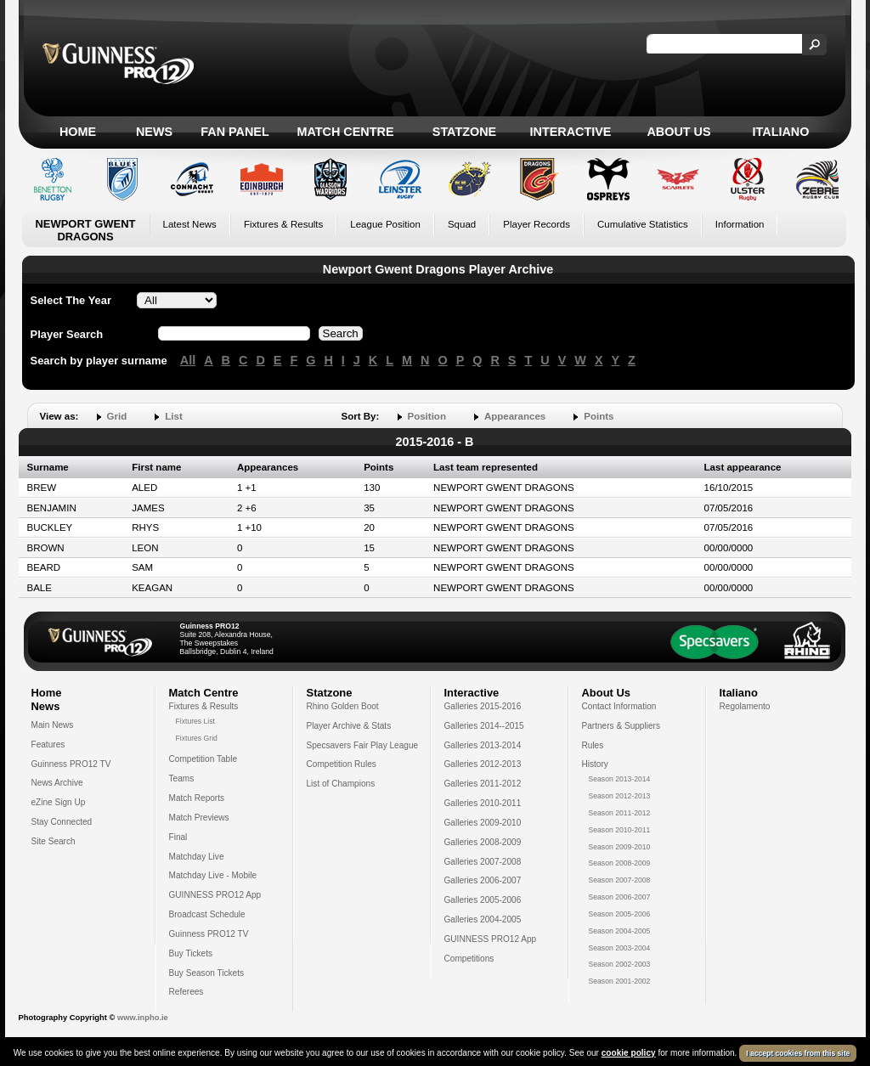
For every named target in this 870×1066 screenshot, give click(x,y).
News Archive (57, 782)
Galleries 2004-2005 (483, 919)
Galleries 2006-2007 (483, 880)
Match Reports (197, 798)
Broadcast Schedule (207, 914)
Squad (462, 224)
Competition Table (203, 759)
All (187, 360)
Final (178, 837)
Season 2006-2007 (620, 897)
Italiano (781, 131)
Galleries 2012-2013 (483, 764)
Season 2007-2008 (620, 880)
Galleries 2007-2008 (483, 861)
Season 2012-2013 (620, 796)
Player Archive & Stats (349, 725)
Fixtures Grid (197, 738)
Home (77, 131)
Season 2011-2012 (620, 813)
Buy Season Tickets (207, 973)
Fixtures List (196, 721)
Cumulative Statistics (642, 224)
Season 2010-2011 (620, 830)
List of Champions (341, 783)
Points (598, 416)
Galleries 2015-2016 (483, 706)
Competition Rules (341, 764)
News (154, 131)
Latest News (190, 224)
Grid (117, 416)
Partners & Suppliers (621, 725)
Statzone (464, 131)
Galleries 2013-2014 (483, 745)
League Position (385, 224)
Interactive (571, 131)
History (595, 764)
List (173, 416)
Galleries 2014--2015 (484, 725)
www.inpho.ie (142, 1017)
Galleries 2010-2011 (483, 803)
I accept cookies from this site (798, 1053)
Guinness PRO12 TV (71, 764)
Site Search (53, 841)
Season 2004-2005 (620, 931)
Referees (186, 991)
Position (427, 416)
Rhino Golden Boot (343, 706)
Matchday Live (196, 856)
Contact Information (619, 706)
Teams (182, 778)
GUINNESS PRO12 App (215, 895)
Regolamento (745, 706)
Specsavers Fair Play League (363, 745)
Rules (593, 745)
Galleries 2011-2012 (483, 783)
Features (48, 744)
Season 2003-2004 (620, 948)
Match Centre (345, 131)
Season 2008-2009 (620, 863)
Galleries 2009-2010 (483, 822)
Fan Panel (234, 131)
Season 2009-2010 (620, 847)
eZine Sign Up (58, 802)
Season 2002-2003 (620, 964)
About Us (678, 131)
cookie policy (629, 1053)
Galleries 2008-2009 (483, 842)
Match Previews (199, 817)
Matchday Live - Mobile (213, 875)
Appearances (514, 416)
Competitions (469, 958)
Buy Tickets (191, 953)
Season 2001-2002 (620, 981)
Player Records (536, 224)
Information (740, 224)
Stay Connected (62, 821)
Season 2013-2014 (620, 779)
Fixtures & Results (283, 224)
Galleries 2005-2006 (483, 900)
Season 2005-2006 (620, 914)
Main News (52, 725)
